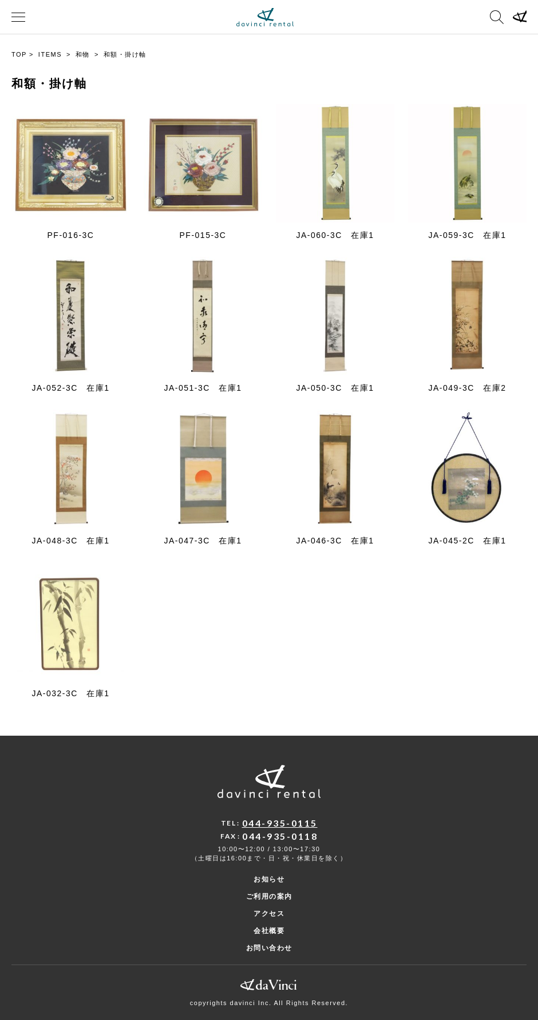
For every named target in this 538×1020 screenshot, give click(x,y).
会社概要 (269, 931)
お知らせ (269, 879)
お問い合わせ (269, 948)
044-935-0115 (280, 822)
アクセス (269, 914)
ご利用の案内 (269, 896)
